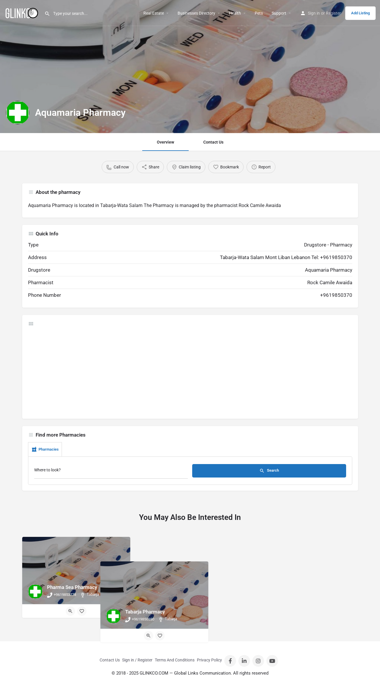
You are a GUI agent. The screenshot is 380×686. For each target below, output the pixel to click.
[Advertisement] (190, 372)
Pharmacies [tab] (45, 449)
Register (333, 13)
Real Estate (153, 13)
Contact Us (213, 142)
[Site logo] (22, 12)
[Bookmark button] (81, 611)
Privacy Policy (209, 660)
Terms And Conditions (175, 660)
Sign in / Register (137, 660)
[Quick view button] (70, 611)
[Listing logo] (17, 112)
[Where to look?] (111, 471)
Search (269, 470)
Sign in (314, 13)
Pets (259, 13)
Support (279, 13)
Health (235, 13)
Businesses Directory (196, 13)
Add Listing (360, 13)
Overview (165, 142)
